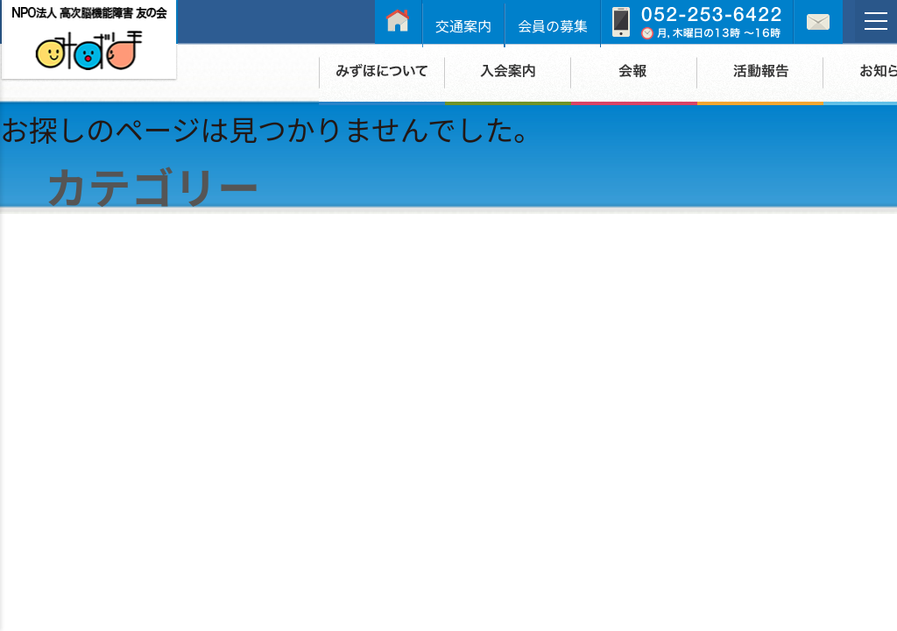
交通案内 (463, 25)
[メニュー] (876, 21)
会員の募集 (553, 25)
